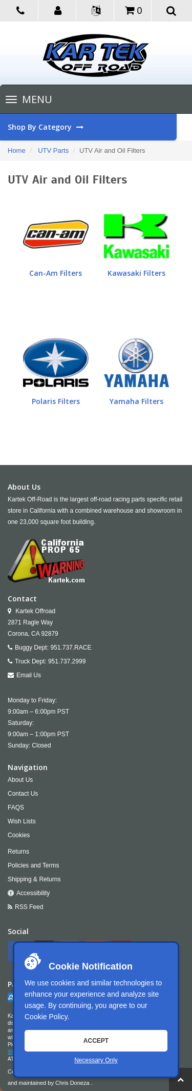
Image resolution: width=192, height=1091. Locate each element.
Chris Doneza (72, 1083)
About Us (20, 779)
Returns (18, 851)
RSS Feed (29, 907)
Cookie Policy (46, 1017)
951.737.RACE (70, 647)
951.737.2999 (67, 661)
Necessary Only (96, 1060)
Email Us (28, 675)
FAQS (16, 807)
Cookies (19, 835)
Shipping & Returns (34, 879)
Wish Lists (22, 821)
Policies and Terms (33, 865)
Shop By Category (92, 127)
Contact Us (23, 793)
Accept (96, 1040)
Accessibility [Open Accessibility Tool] (33, 893)
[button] (58, 10)
